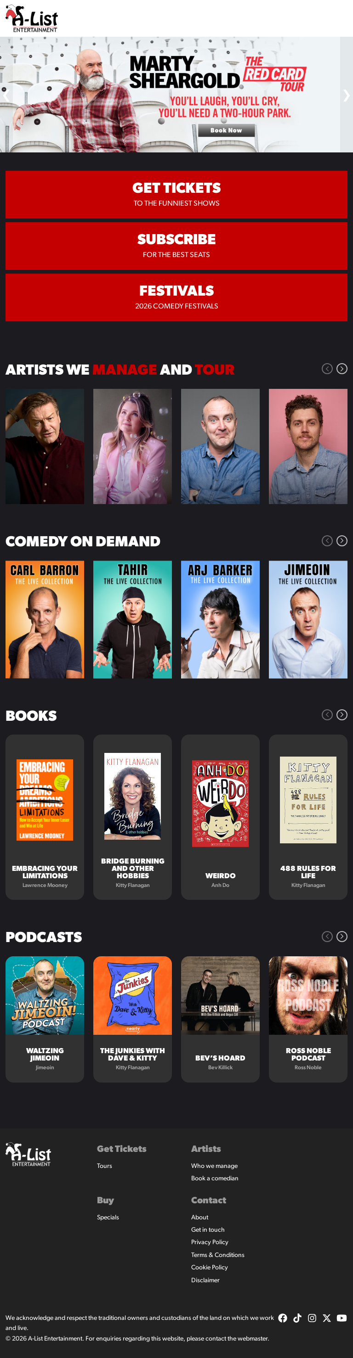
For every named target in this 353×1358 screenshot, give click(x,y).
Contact (208, 1201)
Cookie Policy (209, 1267)
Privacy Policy (209, 1242)
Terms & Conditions (218, 1255)
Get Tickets (122, 1149)
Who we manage (214, 1166)
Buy (105, 1201)
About (199, 1217)
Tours (104, 1166)
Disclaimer (205, 1280)
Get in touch (208, 1230)
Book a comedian (215, 1178)
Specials (108, 1217)
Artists (206, 1149)
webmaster (253, 1339)
